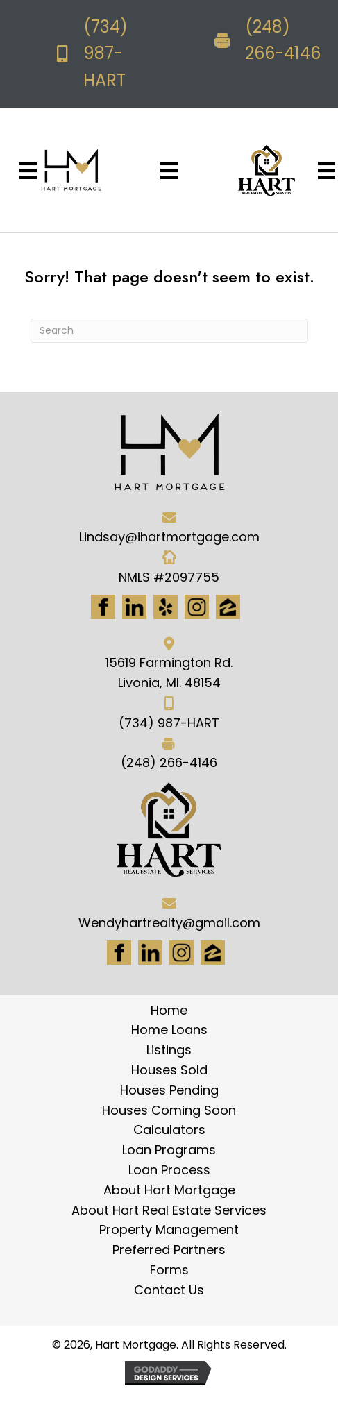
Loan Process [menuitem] (169, 1169)
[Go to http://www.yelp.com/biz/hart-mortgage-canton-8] (165, 607)
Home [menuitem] (169, 1010)
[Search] (169, 331)
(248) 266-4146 (169, 762)
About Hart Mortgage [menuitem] (169, 1190)
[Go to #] (181, 952)
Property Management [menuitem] (169, 1229)
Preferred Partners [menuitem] (169, 1249)
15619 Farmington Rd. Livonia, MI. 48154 (169, 672)
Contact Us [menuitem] (169, 1290)
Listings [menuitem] (169, 1049)
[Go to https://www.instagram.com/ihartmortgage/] (197, 607)
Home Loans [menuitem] (169, 1029)
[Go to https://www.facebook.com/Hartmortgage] (103, 607)
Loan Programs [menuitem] (169, 1149)
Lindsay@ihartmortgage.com (169, 537)
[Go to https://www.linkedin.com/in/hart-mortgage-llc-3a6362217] (134, 607)
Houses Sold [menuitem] (169, 1070)
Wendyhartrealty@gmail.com (169, 922)
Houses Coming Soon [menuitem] (169, 1110)
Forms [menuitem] (169, 1269)
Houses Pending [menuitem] (169, 1090)
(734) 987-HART (105, 53)
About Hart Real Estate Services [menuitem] (169, 1210)
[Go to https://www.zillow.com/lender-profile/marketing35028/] (228, 607)
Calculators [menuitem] (169, 1129)
